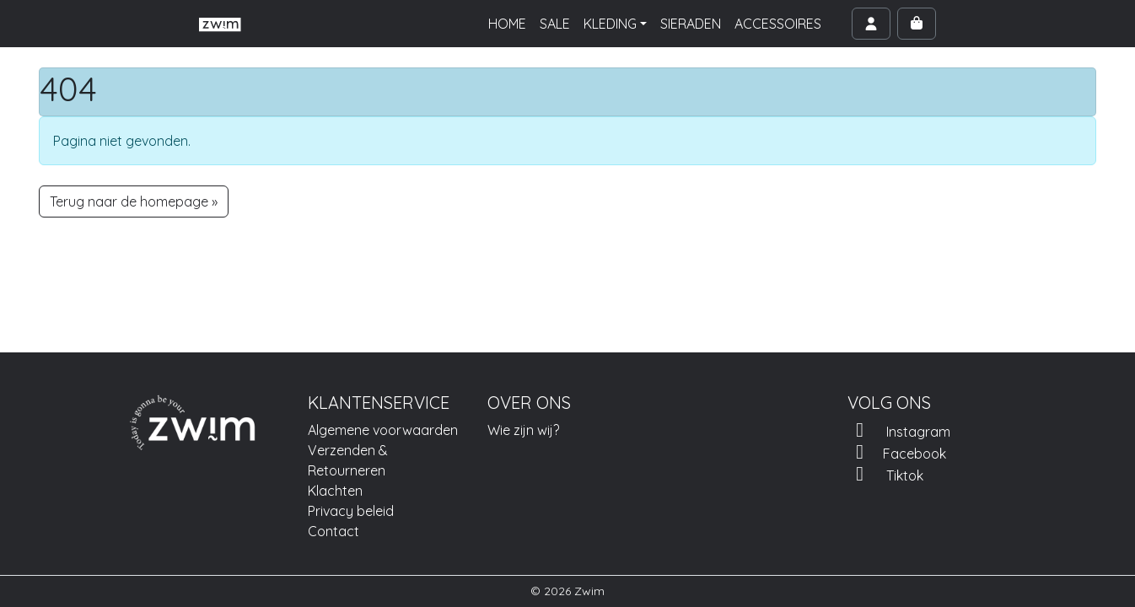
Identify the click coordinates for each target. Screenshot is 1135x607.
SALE (555, 23)
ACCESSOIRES (777, 23)
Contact (333, 531)
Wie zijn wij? (523, 430)
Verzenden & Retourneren (348, 460)
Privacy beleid (351, 510)
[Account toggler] (871, 24)
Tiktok (885, 474)
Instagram (898, 430)
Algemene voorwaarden (383, 430)
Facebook (896, 452)
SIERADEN (690, 23)
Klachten (335, 490)
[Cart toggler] (916, 24)
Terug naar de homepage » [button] (134, 201)
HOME (507, 23)
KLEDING (610, 23)
